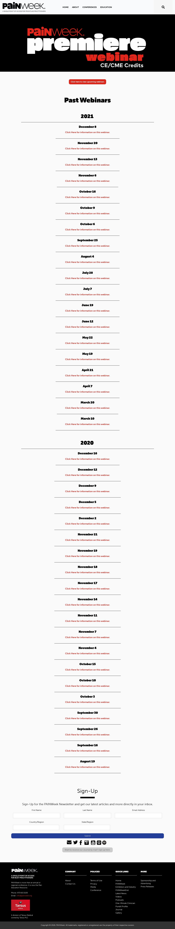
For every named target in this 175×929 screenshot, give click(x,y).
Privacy (93, 884)
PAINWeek (120, 884)
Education (106, 7)
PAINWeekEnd (122, 890)
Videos (118, 896)
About (68, 880)
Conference (95, 890)
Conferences (89, 7)
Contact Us (70, 884)
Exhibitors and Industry (125, 887)
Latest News (120, 893)
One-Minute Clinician (125, 903)
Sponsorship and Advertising (148, 882)
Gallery (118, 913)
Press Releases (147, 886)
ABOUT (75, 7)
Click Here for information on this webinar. (87, 132)
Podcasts (119, 900)
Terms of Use (96, 880)
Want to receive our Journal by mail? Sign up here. (87, 850)
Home (66, 7)
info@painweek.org (24, 896)
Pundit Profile (121, 906)
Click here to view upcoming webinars (87, 82)
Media (93, 887)
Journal (118, 909)
